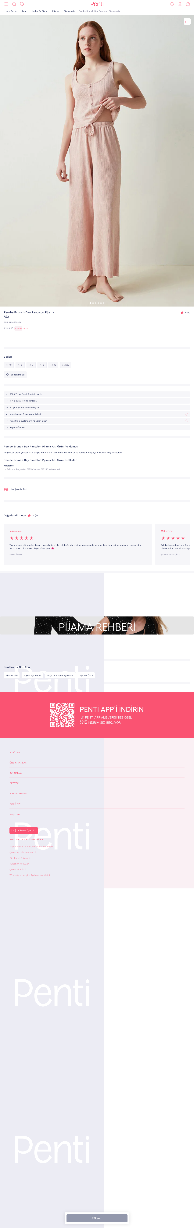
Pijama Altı (69, 11)
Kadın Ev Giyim (39, 11)
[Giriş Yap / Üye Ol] (180, 4)
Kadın (24, 11)
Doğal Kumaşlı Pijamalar (60, 675)
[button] (90, 303)
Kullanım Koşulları (19, 863)
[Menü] (6, 4)
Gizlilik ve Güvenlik (19, 858)
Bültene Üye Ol (25, 830)
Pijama (55, 11)
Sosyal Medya (18, 793)
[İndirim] (22, 4)
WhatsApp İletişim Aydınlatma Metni (29, 875)
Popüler (14, 752)
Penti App (15, 803)
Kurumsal (15, 773)
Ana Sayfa (11, 11)
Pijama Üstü (86, 675)
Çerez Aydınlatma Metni (22, 852)
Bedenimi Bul (15, 375)
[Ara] (14, 4)
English (14, 814)
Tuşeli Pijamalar (32, 675)
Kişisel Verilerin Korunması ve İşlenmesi (31, 846)
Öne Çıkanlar (18, 762)
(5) (187, 313)
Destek (14, 783)
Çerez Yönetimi (17, 869)
